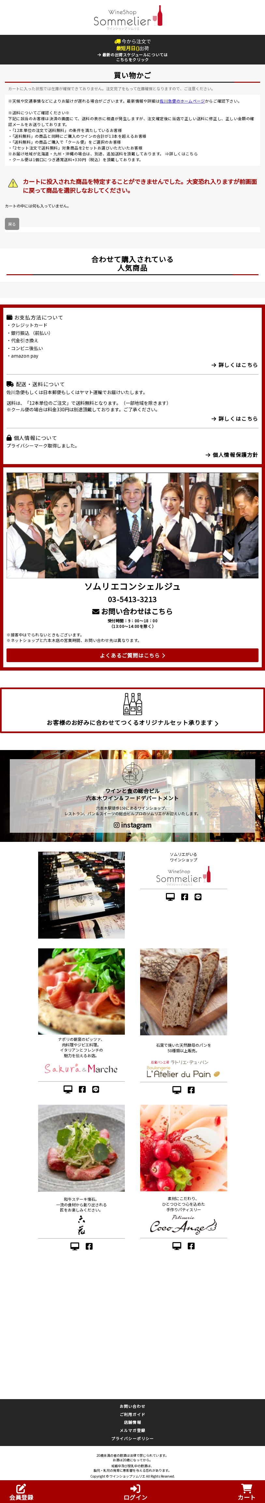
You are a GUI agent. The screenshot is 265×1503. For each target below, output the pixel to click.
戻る (12, 224)
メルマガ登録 (132, 1430)
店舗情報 (132, 1422)
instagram (133, 824)
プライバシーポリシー (132, 1438)
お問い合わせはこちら (132, 611)
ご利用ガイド (132, 1414)
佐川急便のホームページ (182, 101)
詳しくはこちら (183, 153)
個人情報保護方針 (232, 455)
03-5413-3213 (132, 599)
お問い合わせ (132, 1406)
